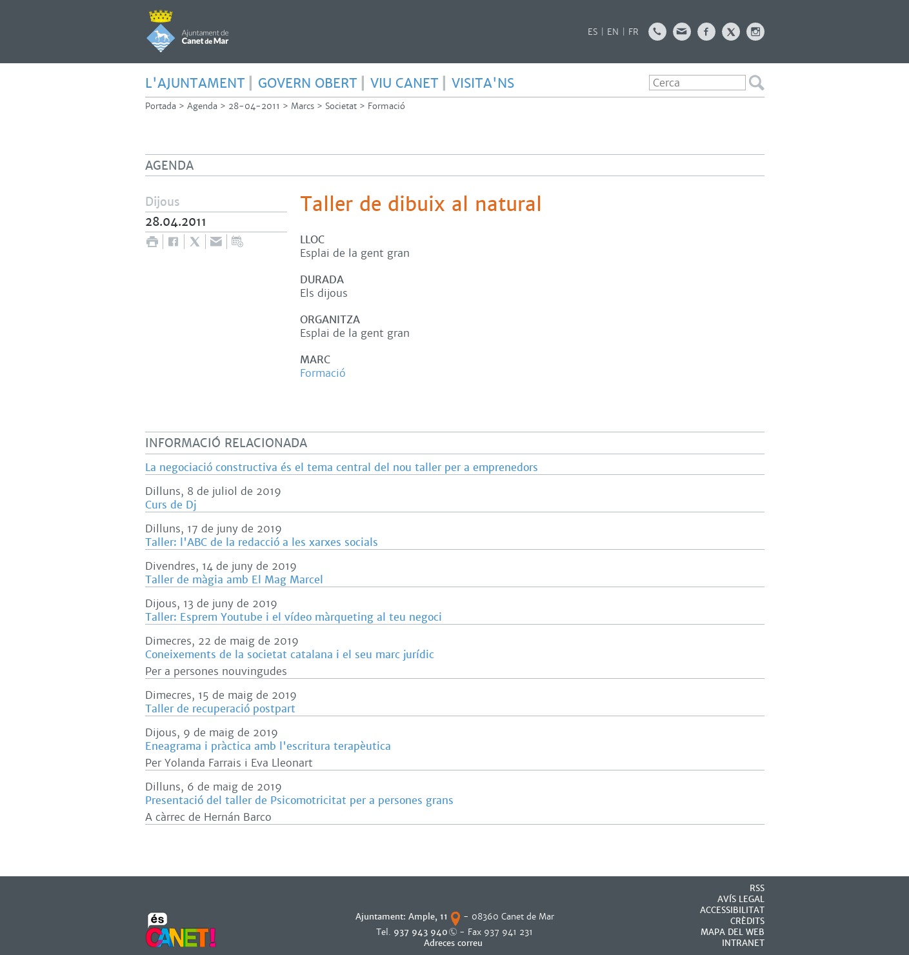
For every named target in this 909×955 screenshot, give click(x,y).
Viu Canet (404, 83)
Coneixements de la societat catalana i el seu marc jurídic (289, 654)
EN (613, 31)
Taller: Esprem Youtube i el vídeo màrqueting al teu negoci (293, 617)
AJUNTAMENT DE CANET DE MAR (187, 31)
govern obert (307, 83)
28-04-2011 (254, 106)
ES (592, 31)
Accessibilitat (732, 910)
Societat (341, 106)
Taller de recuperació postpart (220, 709)
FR (633, 31)
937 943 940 (421, 932)
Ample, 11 (428, 916)
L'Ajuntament (195, 83)
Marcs (302, 106)
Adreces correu (454, 943)
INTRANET (743, 943)
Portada (160, 106)
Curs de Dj (170, 505)
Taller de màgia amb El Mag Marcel (234, 580)
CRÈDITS (747, 921)
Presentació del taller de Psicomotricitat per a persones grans (299, 800)
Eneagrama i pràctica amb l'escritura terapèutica (268, 746)
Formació (386, 106)
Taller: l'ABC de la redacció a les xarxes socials (261, 542)
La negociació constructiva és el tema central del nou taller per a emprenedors (341, 467)
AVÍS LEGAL (740, 899)
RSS (757, 888)
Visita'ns (483, 83)
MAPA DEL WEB (732, 932)
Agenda (202, 106)
